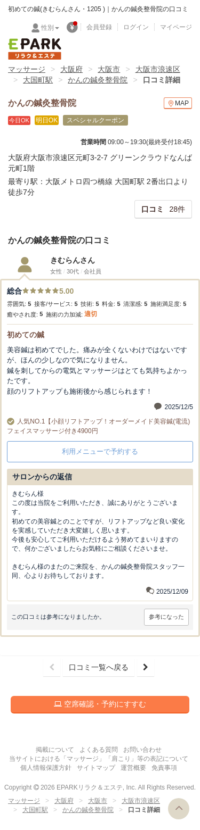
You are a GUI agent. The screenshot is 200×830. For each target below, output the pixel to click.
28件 (163, 209)
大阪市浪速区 (157, 69)
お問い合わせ (142, 749)
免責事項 (164, 767)
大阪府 (71, 69)
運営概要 (133, 767)
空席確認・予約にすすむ (100, 704)
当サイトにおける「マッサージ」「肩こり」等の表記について (98, 758)
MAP (178, 103)
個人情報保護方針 (45, 767)
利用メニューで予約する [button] (100, 451)
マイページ (176, 27)
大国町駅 (38, 80)
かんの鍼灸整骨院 (97, 80)
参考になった (166, 616)
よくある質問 (98, 749)
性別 (50, 27)
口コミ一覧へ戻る (99, 667)
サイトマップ (96, 767)
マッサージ (26, 69)
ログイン (136, 27)
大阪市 (109, 69)
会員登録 (99, 27)
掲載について (55, 749)
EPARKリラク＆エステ (34, 49)
